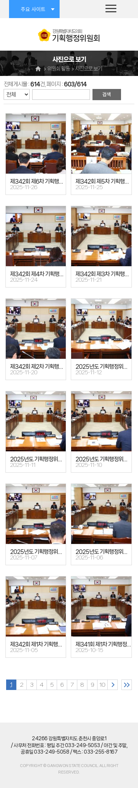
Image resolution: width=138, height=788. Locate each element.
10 (102, 685)
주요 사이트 (33, 9)
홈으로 (39, 68)
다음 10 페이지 (112, 685)
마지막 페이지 (126, 685)
